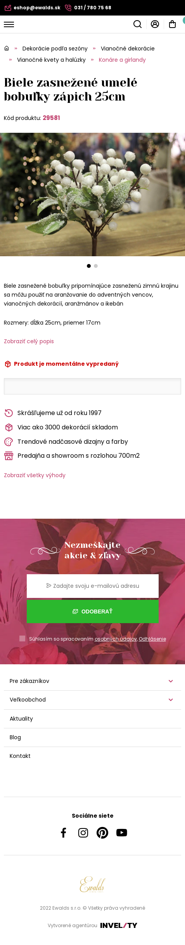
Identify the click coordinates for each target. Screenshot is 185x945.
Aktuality (21, 719)
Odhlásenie (152, 639)
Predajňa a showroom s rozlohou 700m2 (72, 456)
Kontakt (20, 756)
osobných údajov (116, 639)
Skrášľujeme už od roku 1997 (53, 413)
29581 (51, 118)
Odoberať (92, 611)
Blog (15, 737)
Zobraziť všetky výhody (35, 475)
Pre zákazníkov (29, 681)
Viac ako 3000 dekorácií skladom (61, 428)
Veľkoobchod (28, 700)
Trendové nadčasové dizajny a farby (66, 442)
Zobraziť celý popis (29, 341)
